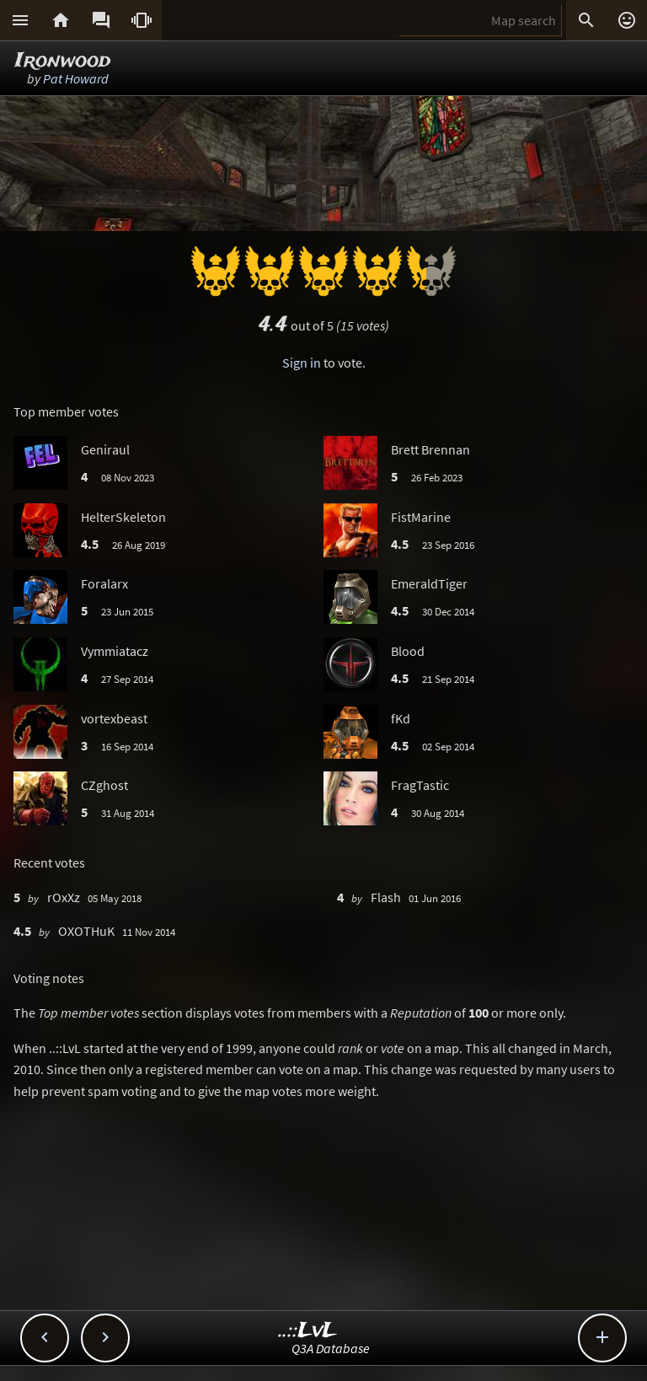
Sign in (301, 362)
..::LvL (308, 1331)
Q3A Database (330, 1348)
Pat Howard (76, 78)
